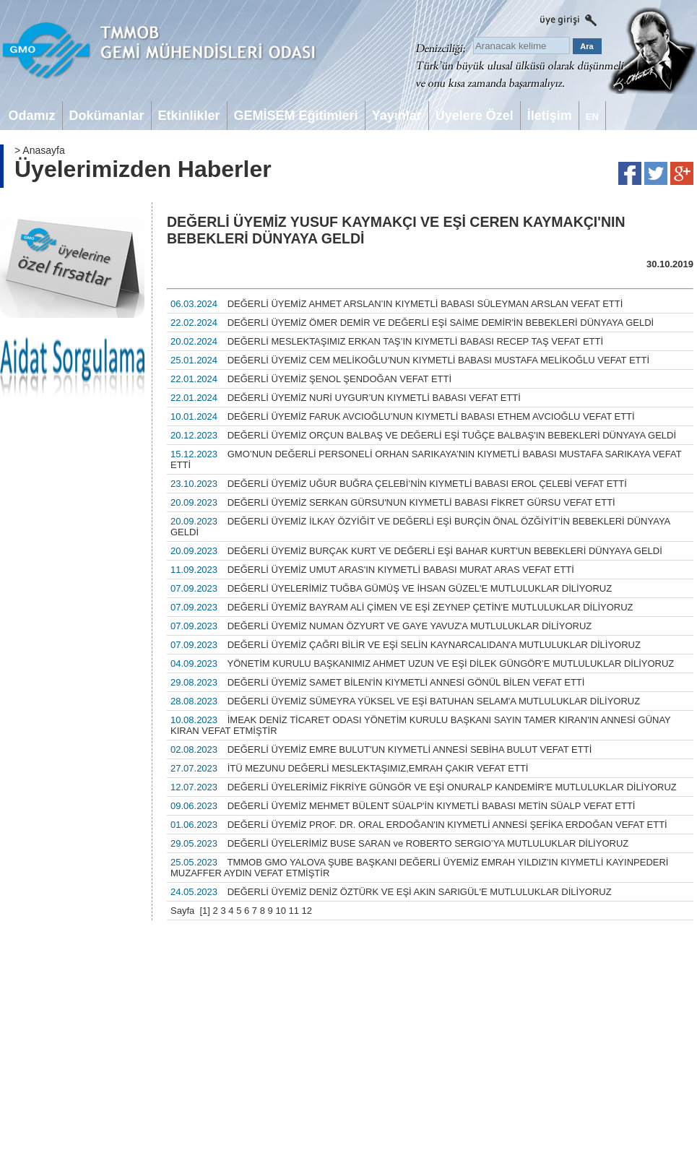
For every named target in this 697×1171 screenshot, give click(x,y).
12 (307, 910)
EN (592, 116)
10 (280, 910)
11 (294, 910)
